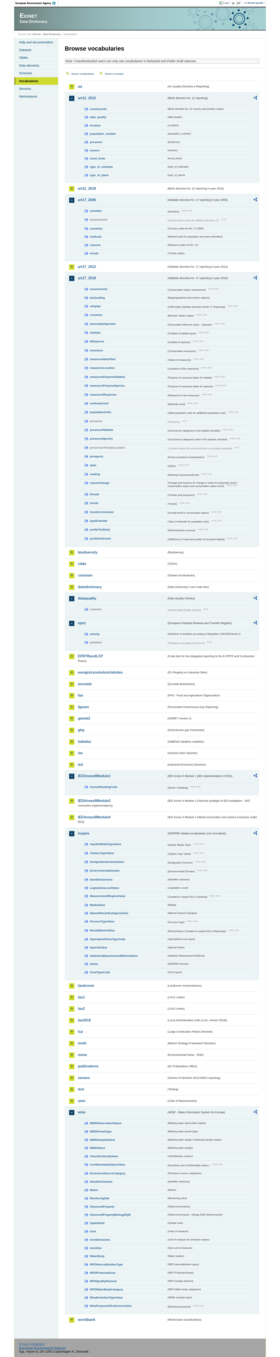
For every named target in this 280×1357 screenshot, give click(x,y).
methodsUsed (99, 403)
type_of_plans (99, 175)
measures (96, 350)
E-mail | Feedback (31, 1344)
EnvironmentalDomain (105, 870)
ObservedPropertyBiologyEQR (110, 1214)
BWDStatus (97, 1148)
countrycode (98, 109)
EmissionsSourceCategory (108, 1173)
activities (96, 210)
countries (96, 228)
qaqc (93, 465)
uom (81, 1101)
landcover (86, 985)
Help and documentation (36, 42)
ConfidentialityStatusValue (107, 1164)
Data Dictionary (51, 34)
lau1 (81, 997)
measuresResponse (103, 394)
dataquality (87, 598)
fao (80, 695)
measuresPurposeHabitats (107, 377)
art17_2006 (87, 200)
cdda (82, 564)
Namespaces (28, 96)
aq (80, 86)
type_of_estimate (101, 166)
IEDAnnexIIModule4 (94, 817)
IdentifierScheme (101, 879)
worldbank (86, 1320)
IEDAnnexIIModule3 (94, 801)
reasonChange (99, 483)
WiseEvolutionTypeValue (106, 1297)
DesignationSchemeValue (107, 861)
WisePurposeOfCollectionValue (110, 1305)
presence (96, 142)
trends (94, 253)
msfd (82, 1043)
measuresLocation (102, 368)
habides (84, 741)
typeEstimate (98, 520)
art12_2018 (87, 188)
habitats (95, 332)
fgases (83, 707)
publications (88, 1066)
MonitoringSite (100, 1198)
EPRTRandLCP (90, 656)
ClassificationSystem (104, 1156)
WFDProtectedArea (103, 1272)
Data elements (29, 65)
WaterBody (97, 1256)
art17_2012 (87, 267)
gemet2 (84, 718)
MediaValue (97, 905)
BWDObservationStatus (105, 1123)
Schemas (25, 73)
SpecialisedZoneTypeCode (107, 939)
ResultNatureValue (102, 930)
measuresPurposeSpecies (107, 385)
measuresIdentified (103, 359)
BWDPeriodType (101, 1131)
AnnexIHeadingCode (103, 787)
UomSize (96, 1248)
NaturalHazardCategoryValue (109, 913)
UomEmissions (100, 1239)
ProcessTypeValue (102, 921)
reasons (95, 245)
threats (94, 494)
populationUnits (100, 412)
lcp (80, 1031)
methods (96, 236)
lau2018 (84, 1020)
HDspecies (97, 341)
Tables (23, 57)
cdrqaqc (95, 306)
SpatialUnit (97, 1223)
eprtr (82, 623)
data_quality (98, 117)
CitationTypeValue (102, 853)
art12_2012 (87, 98)
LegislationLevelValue (104, 888)
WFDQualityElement (103, 1281)
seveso (84, 1078)
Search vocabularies (82, 74)
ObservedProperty (102, 1206)
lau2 (81, 1008)
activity (95, 634)
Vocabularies (28, 81)
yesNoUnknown (100, 538)
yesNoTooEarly (100, 529)
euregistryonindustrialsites (100, 672)
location (95, 125)
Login (226, 3)
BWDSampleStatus (102, 1139)
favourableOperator (103, 324)
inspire (83, 833)
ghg (81, 730)
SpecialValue (98, 947)
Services (25, 88)
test (81, 1089)
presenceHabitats (101, 430)
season (95, 150)
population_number (103, 133)
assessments (98, 289)
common (85, 575)
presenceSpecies (101, 438)
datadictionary (90, 587)
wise (82, 1112)
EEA (37, 3)
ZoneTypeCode (100, 972)
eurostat (85, 684)
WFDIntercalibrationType (106, 1264)
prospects (96, 456)
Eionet (36, 34)
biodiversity (88, 552)
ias (80, 753)
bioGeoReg (97, 297)
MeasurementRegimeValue (107, 896)
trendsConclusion (102, 512)
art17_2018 (87, 278)
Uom (93, 1231)
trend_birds (97, 158)
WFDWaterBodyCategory (106, 1289)
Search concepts (114, 74)
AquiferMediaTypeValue (105, 844)
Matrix (94, 1190)
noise (82, 1055)
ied (80, 764)
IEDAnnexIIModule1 (94, 776)
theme (94, 964)
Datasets (25, 50)
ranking (95, 474)
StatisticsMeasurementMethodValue (114, 955)
